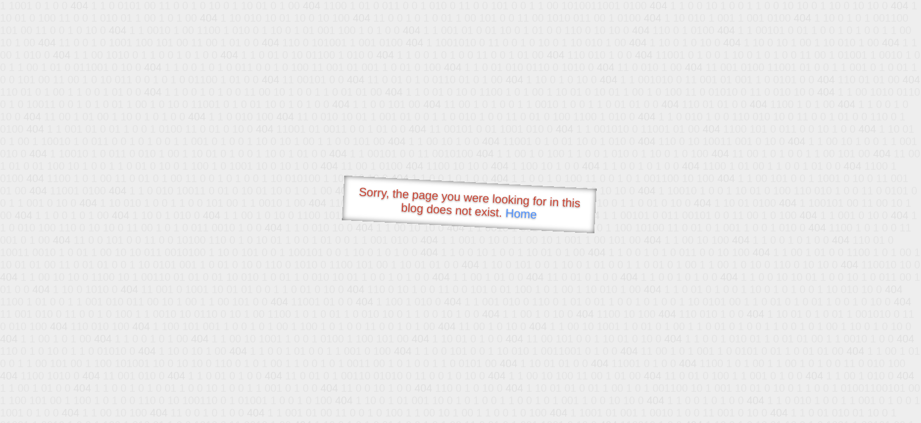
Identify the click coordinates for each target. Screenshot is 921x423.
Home (521, 213)
